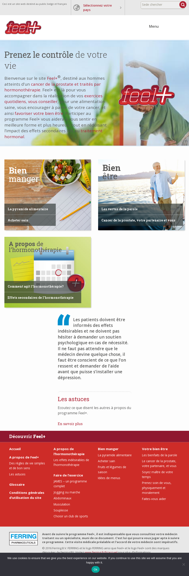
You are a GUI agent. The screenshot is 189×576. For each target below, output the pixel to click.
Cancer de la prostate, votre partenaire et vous (138, 220)
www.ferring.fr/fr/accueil (101, 552)
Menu (154, 26)
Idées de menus (109, 478)
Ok (95, 569)
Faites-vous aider (154, 499)
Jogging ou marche (67, 492)
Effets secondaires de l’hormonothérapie (41, 297)
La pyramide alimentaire (28, 209)
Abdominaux (62, 498)
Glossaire (17, 484)
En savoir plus (70, 423)
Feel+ (52, 78)
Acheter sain (18, 220)
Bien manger (108, 449)
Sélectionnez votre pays (97, 7)
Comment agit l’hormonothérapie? (36, 286)
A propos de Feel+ (24, 457)
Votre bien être (155, 449)
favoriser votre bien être (39, 113)
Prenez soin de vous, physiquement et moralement (156, 488)
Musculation (62, 504)
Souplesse (61, 510)
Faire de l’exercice (68, 475)
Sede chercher (152, 4)
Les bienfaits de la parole (159, 455)
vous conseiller (43, 101)
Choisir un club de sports (71, 516)
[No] (183, 564)
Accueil (15, 449)
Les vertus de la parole (119, 209)
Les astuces (17, 474)
